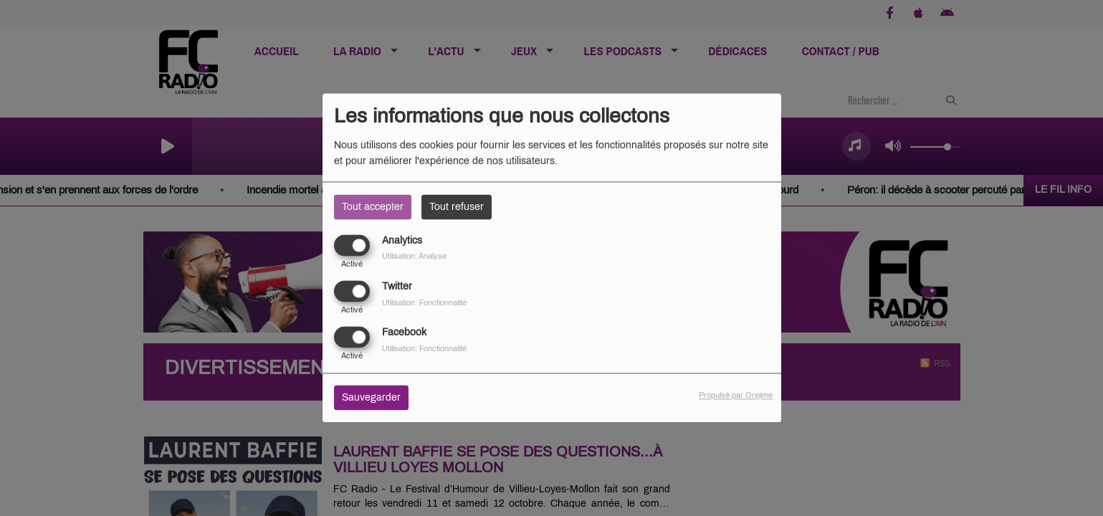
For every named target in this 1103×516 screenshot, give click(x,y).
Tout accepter (373, 206)
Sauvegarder (371, 398)
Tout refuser (456, 206)
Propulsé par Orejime (736, 395)
